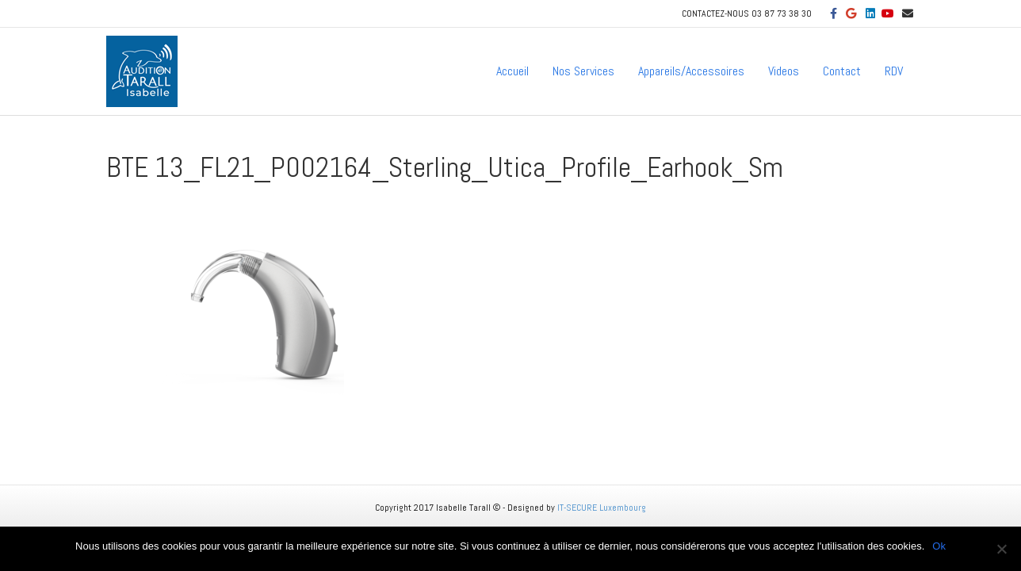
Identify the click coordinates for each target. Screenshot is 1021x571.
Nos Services (583, 71)
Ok (939, 546)
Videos (783, 71)
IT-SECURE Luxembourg (601, 507)
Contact (842, 71)
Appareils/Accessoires (691, 71)
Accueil (512, 71)
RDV (894, 71)
